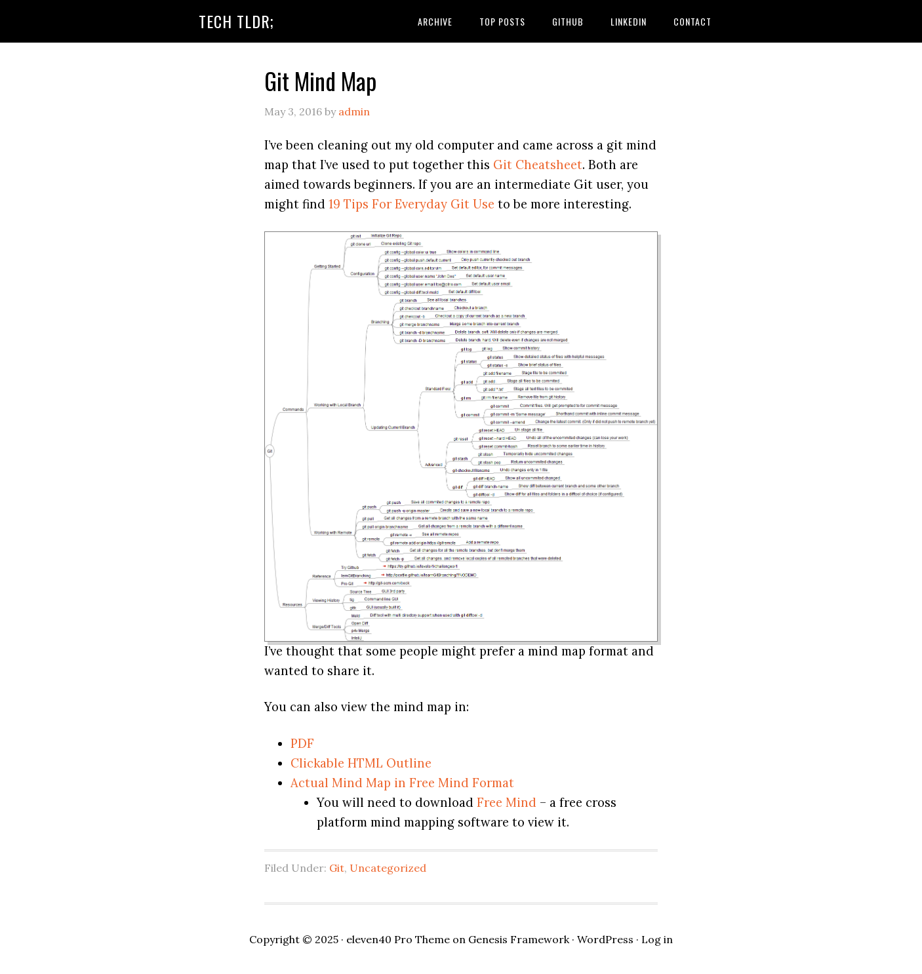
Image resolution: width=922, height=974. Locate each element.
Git (336, 867)
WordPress (605, 939)
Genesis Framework (518, 939)
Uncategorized (388, 867)
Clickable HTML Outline (361, 763)
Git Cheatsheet (537, 164)
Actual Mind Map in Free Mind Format (402, 782)
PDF (302, 743)
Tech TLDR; (236, 21)
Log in (657, 939)
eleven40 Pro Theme (398, 939)
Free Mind (506, 802)
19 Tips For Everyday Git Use (411, 204)
